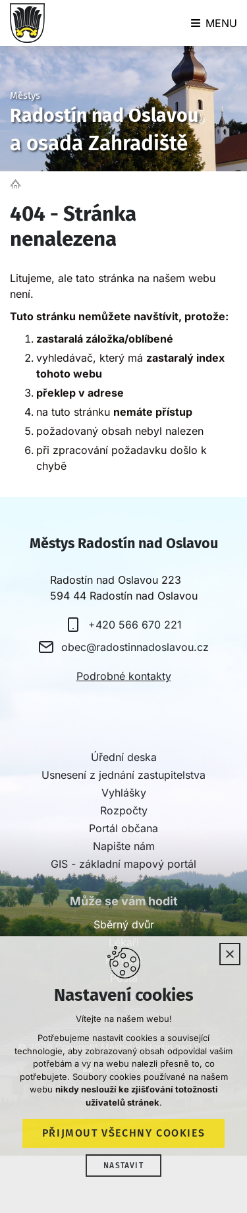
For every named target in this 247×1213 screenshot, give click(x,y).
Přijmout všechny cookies (123, 1133)
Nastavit (123, 1165)
